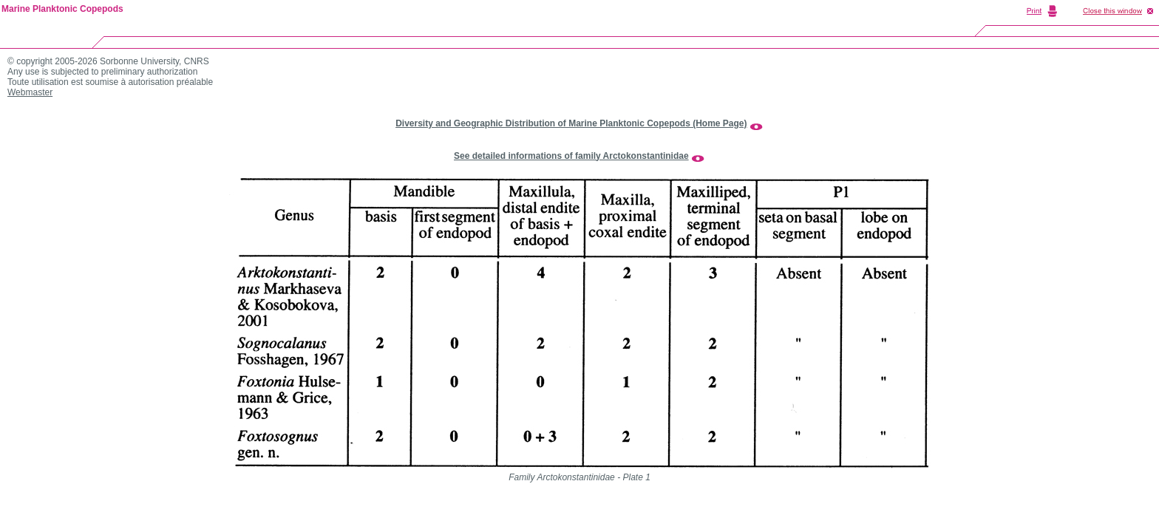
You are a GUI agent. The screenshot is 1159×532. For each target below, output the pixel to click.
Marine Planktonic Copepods (62, 9)
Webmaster (29, 92)
